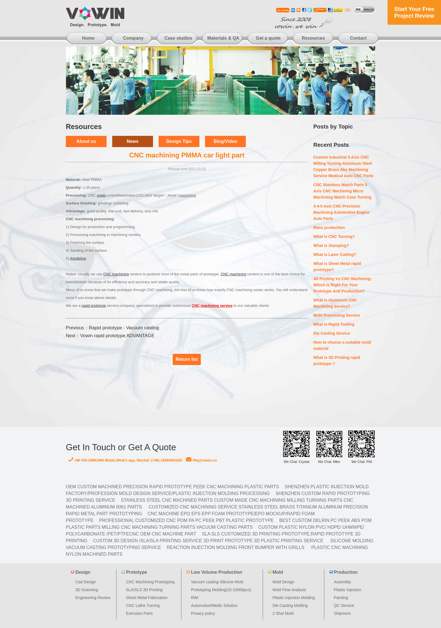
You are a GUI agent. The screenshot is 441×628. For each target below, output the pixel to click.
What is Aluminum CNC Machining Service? (335, 303)
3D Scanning (86, 590)
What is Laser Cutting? (334, 254)
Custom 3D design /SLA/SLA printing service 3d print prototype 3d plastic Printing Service (208, 540)
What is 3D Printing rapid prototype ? (336, 360)
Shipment (342, 613)
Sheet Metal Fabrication (147, 597)
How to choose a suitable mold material (342, 345)
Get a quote (268, 38)
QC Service (344, 605)
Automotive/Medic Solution (214, 605)
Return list (187, 359)
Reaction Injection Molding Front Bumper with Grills (236, 547)
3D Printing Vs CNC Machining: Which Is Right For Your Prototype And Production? (342, 284)
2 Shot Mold (283, 613)
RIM (194, 597)
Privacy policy (203, 613)
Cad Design (85, 582)
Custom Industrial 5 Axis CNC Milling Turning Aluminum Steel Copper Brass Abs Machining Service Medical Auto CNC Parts (343, 166)
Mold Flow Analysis (289, 590)
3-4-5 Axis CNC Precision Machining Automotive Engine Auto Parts (341, 212)
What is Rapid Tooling (333, 324)
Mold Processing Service (336, 315)
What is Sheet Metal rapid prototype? (337, 266)
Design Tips (179, 141)
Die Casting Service (331, 333)
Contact (358, 38)
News (133, 141)
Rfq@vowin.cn (201, 460)
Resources (313, 38)
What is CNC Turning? (334, 236)
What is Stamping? (331, 245)
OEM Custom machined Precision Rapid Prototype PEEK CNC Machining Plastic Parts (172, 486)
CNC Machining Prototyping (150, 582)
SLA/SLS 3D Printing (144, 590)
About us (86, 141)
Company (133, 38)
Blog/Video (225, 141)
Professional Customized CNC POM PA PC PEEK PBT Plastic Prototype (186, 520)
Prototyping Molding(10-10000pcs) (221, 590)
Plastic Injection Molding (294, 597)
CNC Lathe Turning (143, 605)
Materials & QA (223, 38)
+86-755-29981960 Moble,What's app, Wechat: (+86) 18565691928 (125, 460)
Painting (341, 597)
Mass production (329, 227)
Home (88, 38)
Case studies (178, 38)
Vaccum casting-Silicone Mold (217, 582)
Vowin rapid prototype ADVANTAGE (117, 335)
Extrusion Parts (139, 613)
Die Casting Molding (290, 605)
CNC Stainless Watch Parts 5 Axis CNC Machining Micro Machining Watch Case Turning (342, 191)
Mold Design (283, 582)
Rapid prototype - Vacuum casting (124, 327)
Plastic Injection (347, 590)
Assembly (342, 582)
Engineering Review (93, 597)
